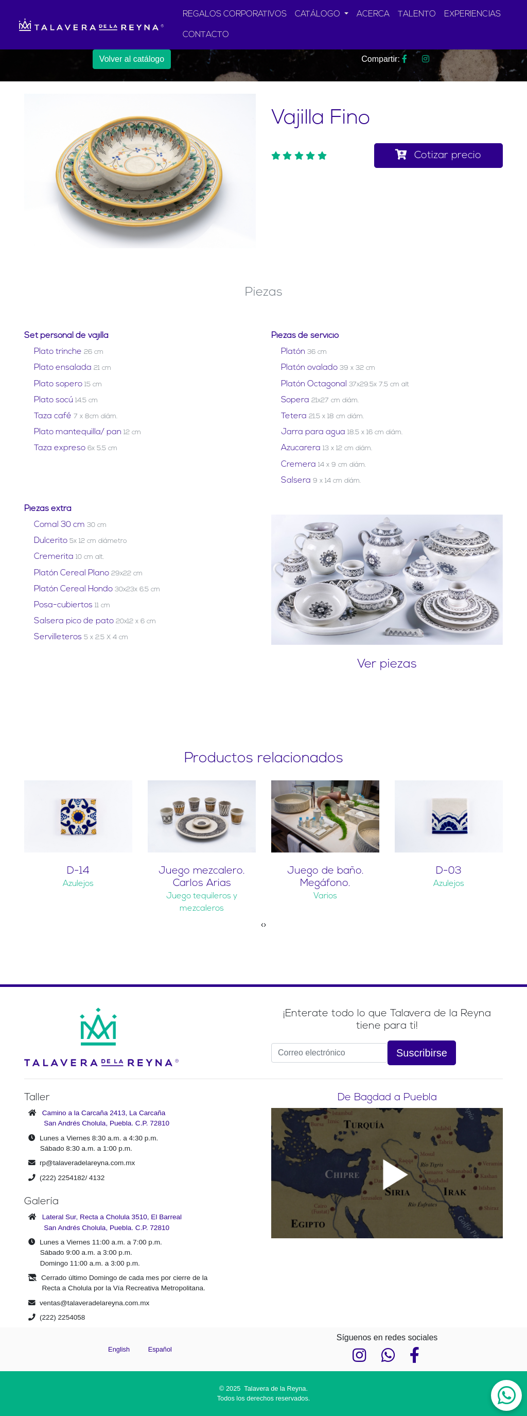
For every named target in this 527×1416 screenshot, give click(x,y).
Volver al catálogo (131, 59)
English (120, 1349)
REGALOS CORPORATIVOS (235, 14)
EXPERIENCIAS (472, 14)
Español (160, 1349)
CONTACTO (206, 35)
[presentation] (262, 924)
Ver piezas (387, 664)
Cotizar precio (438, 155)
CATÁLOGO (318, 14)
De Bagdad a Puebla (387, 1098)
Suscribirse (421, 1053)
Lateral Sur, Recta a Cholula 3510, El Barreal (112, 1217)
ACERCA (373, 14)
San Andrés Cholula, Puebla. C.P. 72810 (106, 1123)
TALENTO (417, 14)
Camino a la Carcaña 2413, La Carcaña (104, 1113)
